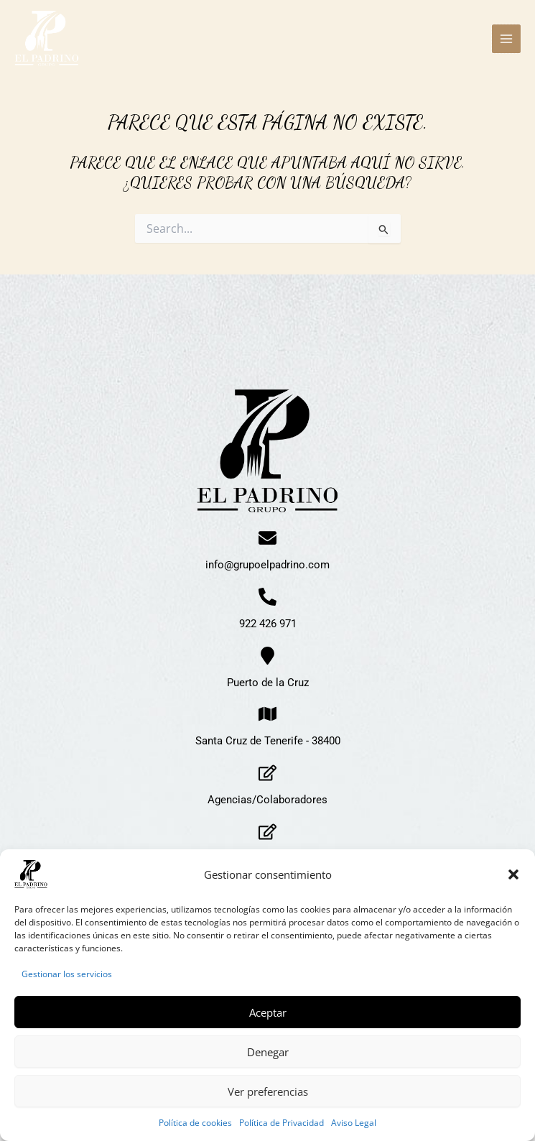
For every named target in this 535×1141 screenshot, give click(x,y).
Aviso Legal (353, 1123)
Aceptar (268, 1012)
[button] (513, 874)
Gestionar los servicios (67, 974)
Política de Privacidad (281, 1123)
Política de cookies (195, 1123)
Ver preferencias (268, 1091)
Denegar (268, 1052)
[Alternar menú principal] (506, 38)
